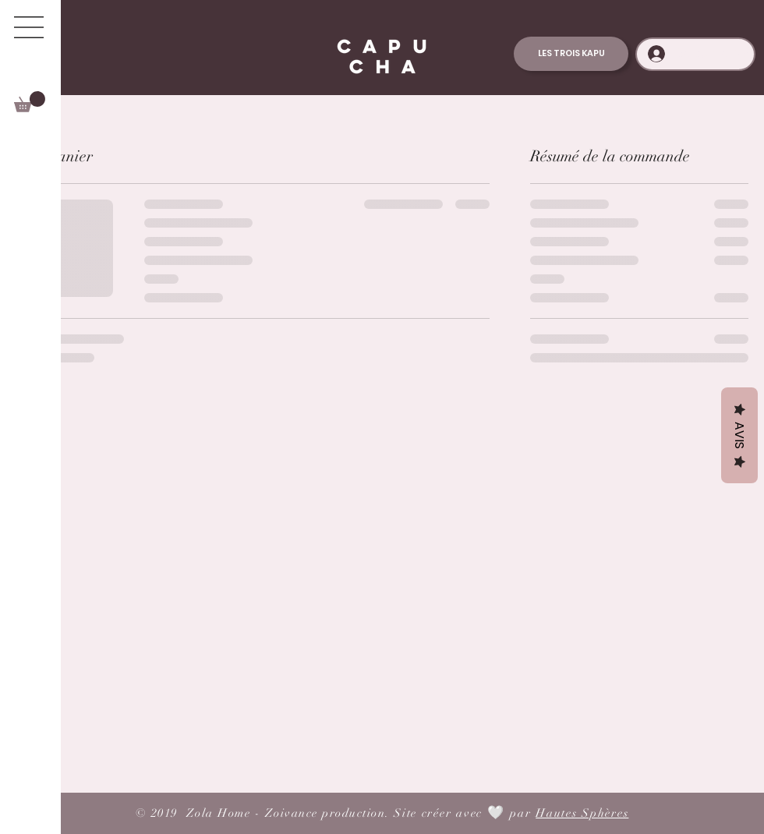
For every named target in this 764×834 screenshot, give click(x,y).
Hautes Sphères (582, 813)
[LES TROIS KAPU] (571, 54)
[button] (29, 27)
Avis (739, 435)
